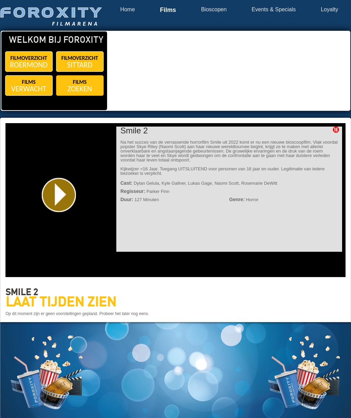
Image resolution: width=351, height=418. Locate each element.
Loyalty (329, 9)
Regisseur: (132, 191)
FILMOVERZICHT (28, 62)
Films (168, 10)
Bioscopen (214, 9)
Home (127, 9)
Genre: (237, 199)
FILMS (28, 86)
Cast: (126, 183)
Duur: (126, 199)
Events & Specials (274, 9)
